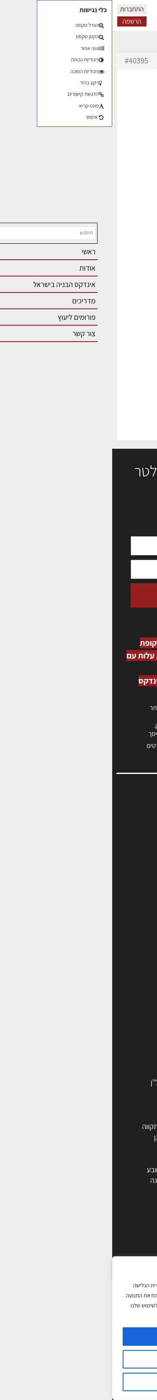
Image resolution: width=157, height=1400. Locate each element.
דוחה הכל (78, 1382)
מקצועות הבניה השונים (112, 1017)
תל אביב (132, 1126)
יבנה (96, 1191)
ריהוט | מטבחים (122, 1039)
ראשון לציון (129, 1137)
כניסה (123, 716)
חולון (137, 1148)
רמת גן (51, 1137)
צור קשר (136, 884)
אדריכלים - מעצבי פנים (111, 974)
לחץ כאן (100, 725)
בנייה (136, 1246)
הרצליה (91, 1148)
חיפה (53, 1148)
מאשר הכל (78, 1336)
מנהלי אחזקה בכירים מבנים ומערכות (97, 848)
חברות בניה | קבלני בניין (110, 1006)
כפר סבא (89, 1158)
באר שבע (47, 1169)
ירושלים (91, 1126)
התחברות (20, 9)
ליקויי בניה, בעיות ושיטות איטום (105, 838)
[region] (78, 1328)
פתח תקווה (45, 1126)
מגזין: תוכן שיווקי (125, 911)
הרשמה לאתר (128, 866)
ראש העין (131, 1191)
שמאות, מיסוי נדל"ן (121, 829)
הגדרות (78, 1359)
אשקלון (92, 1180)
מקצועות (131, 963)
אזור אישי (135, 856)
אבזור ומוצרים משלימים (111, 1071)
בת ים (136, 1180)
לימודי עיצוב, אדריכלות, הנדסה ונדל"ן (91, 1082)
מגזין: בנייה (132, 902)
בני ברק (91, 1169)
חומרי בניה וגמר (122, 1028)
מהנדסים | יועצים (120, 985)
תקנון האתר (131, 920)
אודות (139, 893)
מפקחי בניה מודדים (116, 996)
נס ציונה (49, 1180)
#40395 (24, 60)
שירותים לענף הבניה (115, 1060)
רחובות (92, 1137)
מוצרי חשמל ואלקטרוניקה (108, 1050)
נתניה (52, 1158)
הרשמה (19, 21)
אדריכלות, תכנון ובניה (118, 820)
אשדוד (134, 1158)
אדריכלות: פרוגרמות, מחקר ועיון (99, 1235)
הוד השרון (130, 1169)
